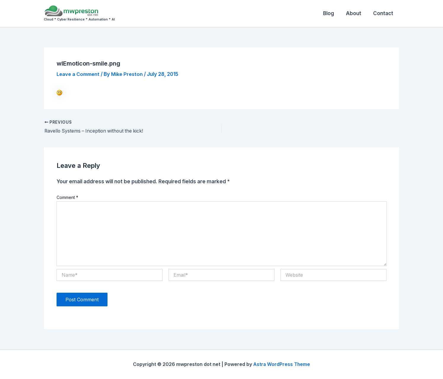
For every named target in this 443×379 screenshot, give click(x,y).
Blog (333, 13)
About (356, 13)
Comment (67, 197)
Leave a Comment (79, 74)
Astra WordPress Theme (281, 364)
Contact (384, 13)
